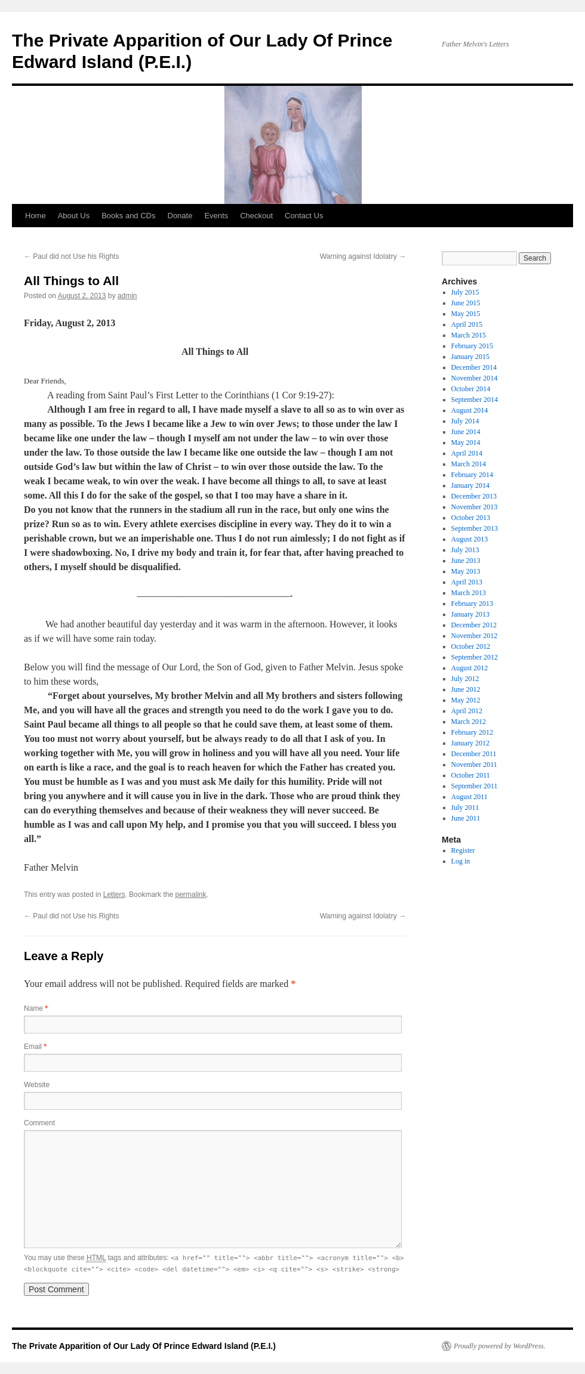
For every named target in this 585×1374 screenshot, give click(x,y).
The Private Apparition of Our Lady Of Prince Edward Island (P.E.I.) (144, 1346)
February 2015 (472, 346)
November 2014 (474, 378)
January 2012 (470, 743)
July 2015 (465, 292)
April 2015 (466, 324)
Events (216, 215)
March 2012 (468, 721)
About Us (74, 215)
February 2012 (472, 732)
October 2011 (470, 775)
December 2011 (474, 754)
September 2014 (474, 399)
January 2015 (470, 356)
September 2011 (474, 786)
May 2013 (466, 571)
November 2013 (474, 507)
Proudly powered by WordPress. (500, 1346)
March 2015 (468, 335)
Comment (39, 1123)
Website (37, 1085)
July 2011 (465, 807)
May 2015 (466, 314)
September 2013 (474, 528)
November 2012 (474, 636)
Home (35, 215)
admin (127, 296)
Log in (460, 861)
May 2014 (466, 442)
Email (35, 1046)
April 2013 (466, 582)
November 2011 (474, 764)
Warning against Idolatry (363, 256)
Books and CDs (128, 215)
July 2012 (465, 678)
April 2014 (466, 453)
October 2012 (471, 646)
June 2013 (466, 560)
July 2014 (465, 421)
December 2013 (474, 496)
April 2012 (466, 711)
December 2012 (474, 625)
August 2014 (469, 410)
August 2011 (469, 797)
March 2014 (468, 464)
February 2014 (472, 475)
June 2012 (466, 689)
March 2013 (468, 593)
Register (463, 850)
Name (36, 1008)
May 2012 (466, 700)
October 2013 (471, 517)
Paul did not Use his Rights (71, 256)
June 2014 (466, 432)
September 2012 (474, 657)
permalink (190, 894)
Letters (114, 894)
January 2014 (470, 485)
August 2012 (469, 668)
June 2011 (466, 818)
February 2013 (472, 603)
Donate (180, 215)
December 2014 (474, 367)
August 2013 (469, 539)
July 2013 (465, 550)
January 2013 (470, 614)
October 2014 (471, 389)
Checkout (256, 215)
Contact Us (304, 215)
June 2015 (466, 303)
